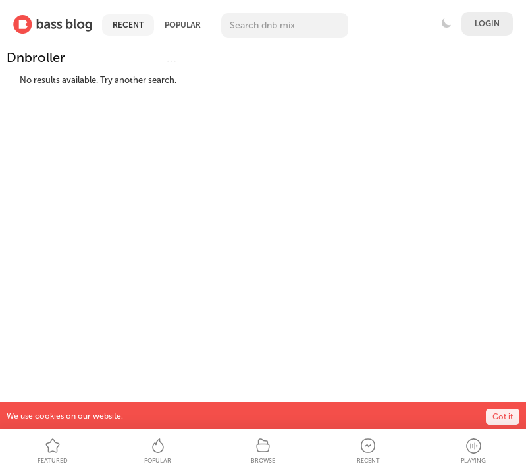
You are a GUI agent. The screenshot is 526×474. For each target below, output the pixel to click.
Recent (128, 25)
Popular (183, 25)
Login (487, 23)
